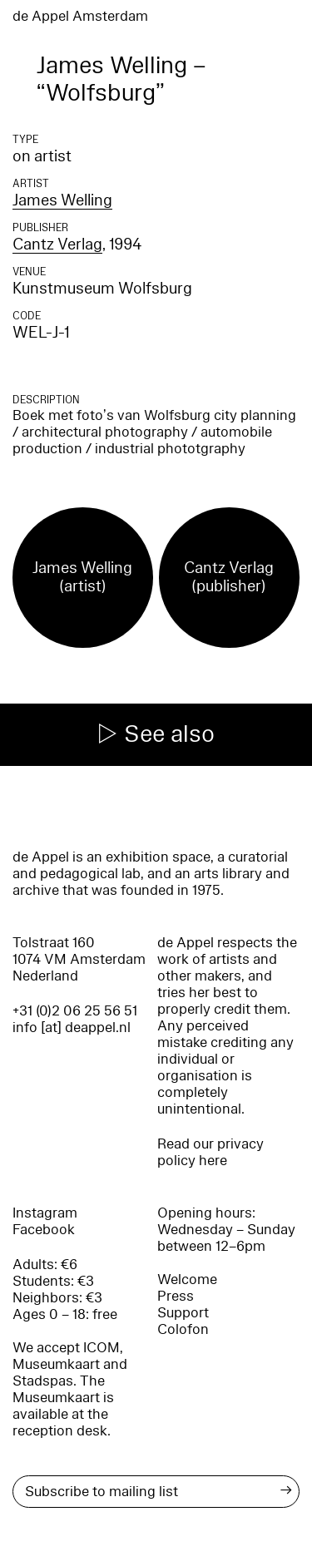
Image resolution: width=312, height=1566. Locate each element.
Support (183, 1312)
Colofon (183, 1329)
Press (175, 1296)
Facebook (43, 1229)
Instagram (44, 1213)
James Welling (62, 200)
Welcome (187, 1279)
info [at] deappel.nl (71, 1027)
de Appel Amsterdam (80, 16)
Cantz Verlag (57, 244)
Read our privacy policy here (210, 1152)
